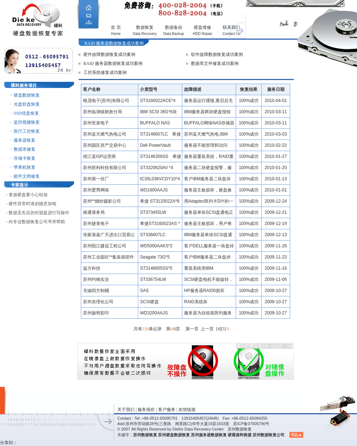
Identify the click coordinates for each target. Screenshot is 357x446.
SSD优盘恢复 (26, 113)
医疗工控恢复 (27, 131)
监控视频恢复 (27, 122)
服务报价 (146, 409)
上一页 (207, 328)
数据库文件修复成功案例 (215, 63)
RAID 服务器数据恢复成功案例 (113, 63)
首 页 (116, 27)
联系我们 (231, 27)
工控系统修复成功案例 (105, 72)
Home (116, 34)
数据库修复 (24, 149)
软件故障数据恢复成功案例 (217, 54)
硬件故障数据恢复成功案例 (109, 54)
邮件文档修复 (27, 176)
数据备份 (173, 27)
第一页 (192, 328)
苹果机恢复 (24, 167)
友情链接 (187, 409)
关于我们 (126, 409)
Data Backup (173, 34)
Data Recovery (145, 34)
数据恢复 (144, 27)
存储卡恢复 (24, 158)
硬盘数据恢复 (27, 95)
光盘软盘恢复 (27, 104)
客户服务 (166, 409)
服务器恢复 (24, 140)
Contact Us (231, 34)
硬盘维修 (202, 27)
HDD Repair (202, 34)
